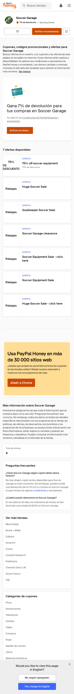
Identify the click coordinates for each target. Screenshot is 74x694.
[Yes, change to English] (37, 686)
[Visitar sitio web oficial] (66, 31)
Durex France (13, 573)
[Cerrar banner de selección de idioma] (69, 664)
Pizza (9, 602)
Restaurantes (13, 608)
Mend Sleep (12, 524)
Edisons (10, 536)
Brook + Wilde (13, 530)
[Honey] (9, 6)
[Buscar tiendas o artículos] (36, 5)
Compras (11, 633)
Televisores (12, 614)
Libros (9, 652)
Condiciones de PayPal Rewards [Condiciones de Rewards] (39, 117)
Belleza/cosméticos (16, 658)
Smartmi (10, 542)
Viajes (9, 627)
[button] (69, 5)
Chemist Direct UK (16, 567)
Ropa (9, 639)
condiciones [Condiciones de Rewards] (40, 490)
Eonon (9, 548)
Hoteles (10, 621)
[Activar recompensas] (47, 31)
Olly (8, 579)
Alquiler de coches (16, 645)
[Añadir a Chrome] (21, 383)
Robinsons (11, 561)
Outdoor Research (16, 555)
